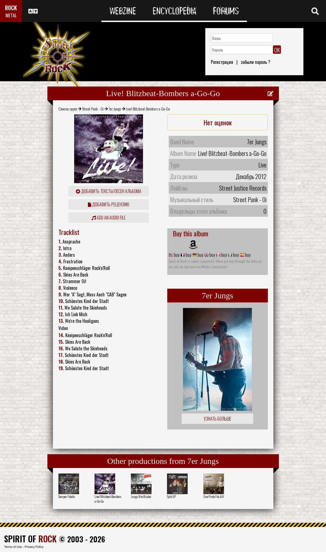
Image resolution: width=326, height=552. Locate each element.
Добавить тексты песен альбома (108, 191)
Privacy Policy (34, 546)
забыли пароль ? (255, 62)
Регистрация (222, 62)
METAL (11, 15)
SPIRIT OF (30, 538)
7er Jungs (115, 109)
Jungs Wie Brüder (141, 496)
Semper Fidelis (66, 496)
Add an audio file (108, 217)
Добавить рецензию (108, 204)
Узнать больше (217, 418)
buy (176, 254)
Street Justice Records (242, 187)
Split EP (171, 496)
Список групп (67, 109)
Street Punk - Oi (93, 109)
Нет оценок (217, 122)
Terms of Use (13, 546)
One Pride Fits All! (213, 496)
